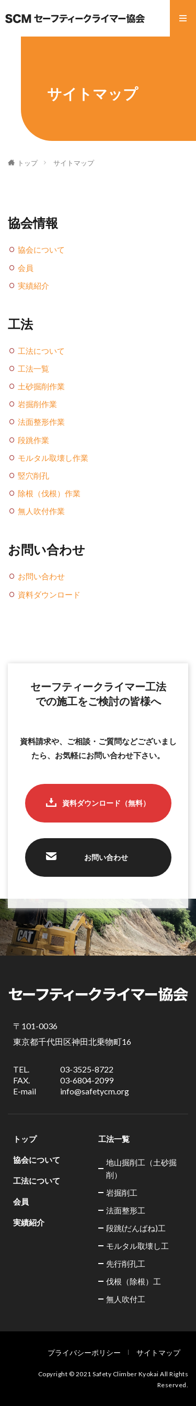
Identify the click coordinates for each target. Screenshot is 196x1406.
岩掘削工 (121, 1192)
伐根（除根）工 (133, 1281)
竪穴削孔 (33, 475)
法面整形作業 (41, 421)
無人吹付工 (125, 1299)
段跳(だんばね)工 (136, 1228)
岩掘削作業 (37, 404)
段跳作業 (33, 440)
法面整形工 (125, 1210)
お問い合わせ (41, 576)
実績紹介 (33, 285)
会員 (25, 267)
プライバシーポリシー (84, 1352)
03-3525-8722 (86, 1069)
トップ (27, 163)
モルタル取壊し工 (137, 1245)
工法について (41, 350)
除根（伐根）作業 (49, 493)
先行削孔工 (125, 1263)
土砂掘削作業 (41, 386)
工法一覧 (33, 368)
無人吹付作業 (41, 511)
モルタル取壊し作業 (53, 457)
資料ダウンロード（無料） (106, 803)
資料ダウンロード (49, 594)
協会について (41, 249)
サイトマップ (73, 163)
